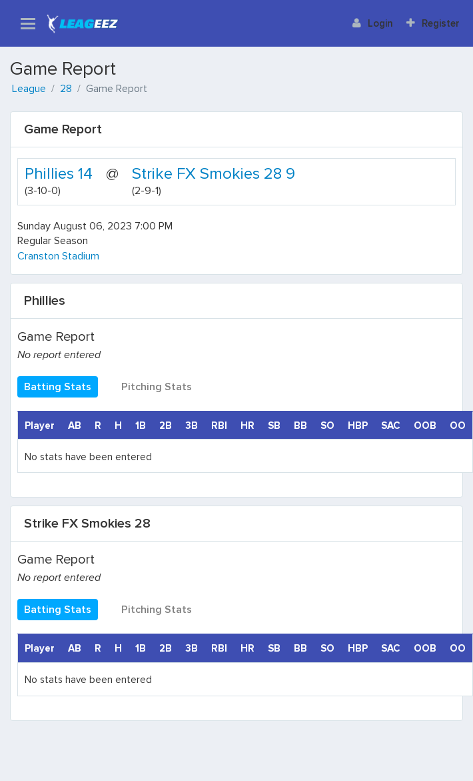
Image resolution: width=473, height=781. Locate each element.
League (29, 88)
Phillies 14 (59, 173)
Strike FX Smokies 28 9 (213, 173)
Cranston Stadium (58, 256)
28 (66, 88)
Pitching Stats (156, 387)
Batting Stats (57, 387)
